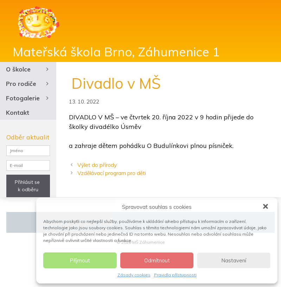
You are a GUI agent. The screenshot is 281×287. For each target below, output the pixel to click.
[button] (266, 207)
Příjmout (80, 260)
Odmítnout (157, 260)
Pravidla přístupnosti (175, 274)
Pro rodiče (28, 83)
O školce (28, 69)
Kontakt (17, 112)
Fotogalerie (28, 98)
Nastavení (233, 260)
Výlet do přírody (97, 165)
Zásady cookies (134, 274)
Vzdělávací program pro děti (111, 173)
